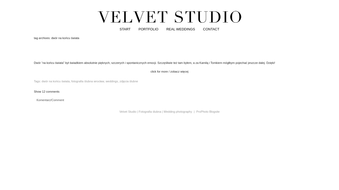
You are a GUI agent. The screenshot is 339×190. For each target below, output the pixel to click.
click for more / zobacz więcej (169, 71)
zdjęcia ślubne (129, 81)
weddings (112, 81)
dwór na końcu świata (56, 81)
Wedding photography (178, 111)
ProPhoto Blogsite (208, 111)
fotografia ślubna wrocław (87, 81)
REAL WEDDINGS (180, 29)
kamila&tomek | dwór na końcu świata (169, 51)
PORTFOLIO (148, 29)
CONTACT (211, 29)
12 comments (47, 91)
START (125, 29)
